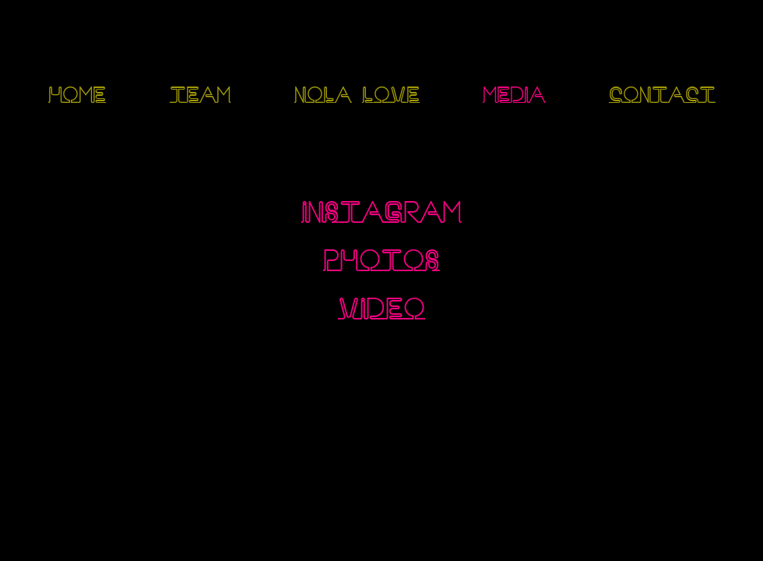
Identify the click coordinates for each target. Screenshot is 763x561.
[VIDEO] (381, 311)
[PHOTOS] (381, 263)
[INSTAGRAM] (381, 214)
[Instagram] (51, 528)
